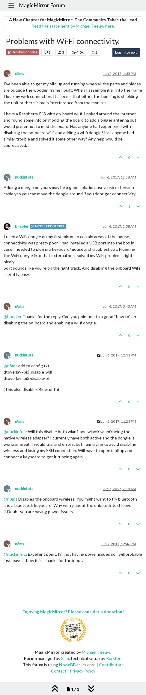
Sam (65, 658)
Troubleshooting (22, 52)
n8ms (19, 73)
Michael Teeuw (96, 652)
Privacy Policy (82, 670)
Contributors (111, 664)
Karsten (113, 658)
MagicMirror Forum (42, 5)
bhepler (21, 226)
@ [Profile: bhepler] (13, 316)
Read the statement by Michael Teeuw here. (73, 25)
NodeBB (67, 664)
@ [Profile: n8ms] (10, 365)
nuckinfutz (24, 177)
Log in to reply (126, 52)
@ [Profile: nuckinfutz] (15, 431)
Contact (59, 670)
